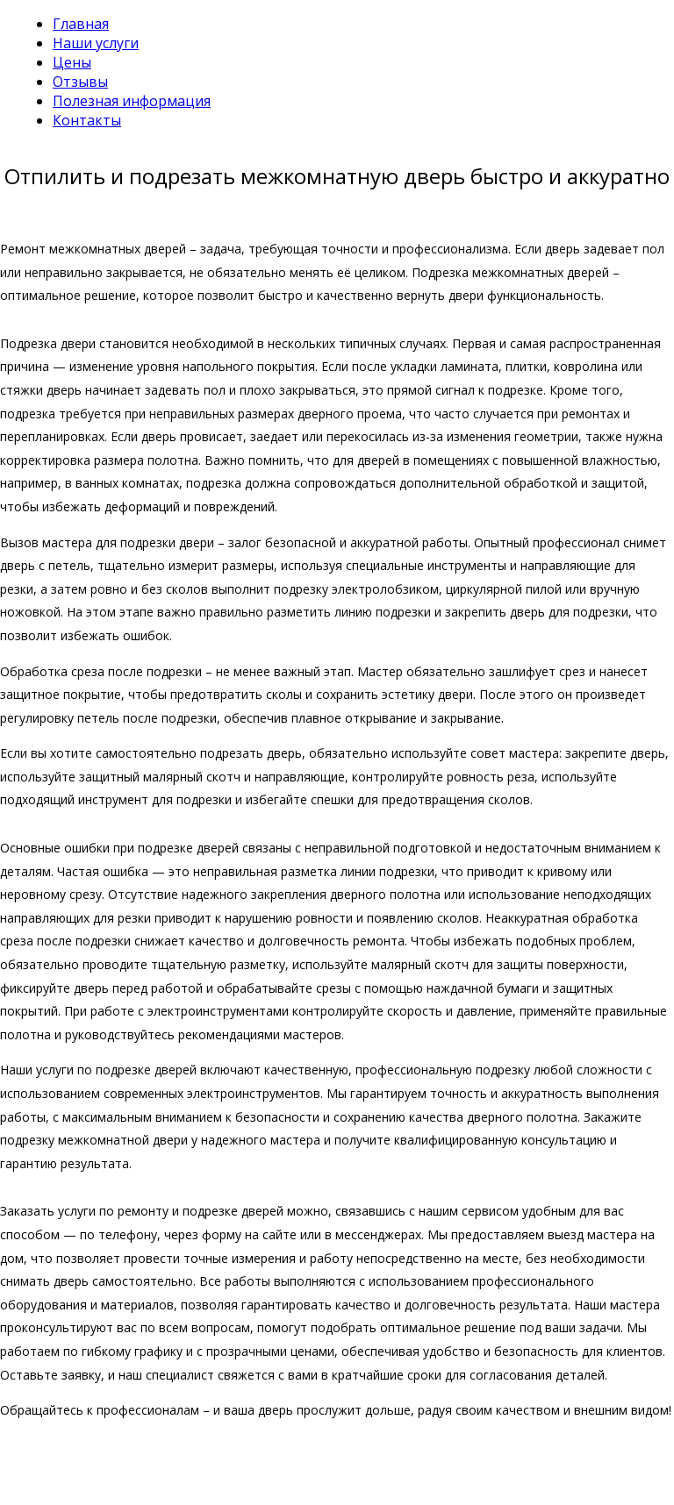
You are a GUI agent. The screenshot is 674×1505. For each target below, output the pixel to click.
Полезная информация (132, 101)
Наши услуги (96, 43)
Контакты (87, 120)
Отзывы (80, 81)
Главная (81, 23)
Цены (72, 62)
